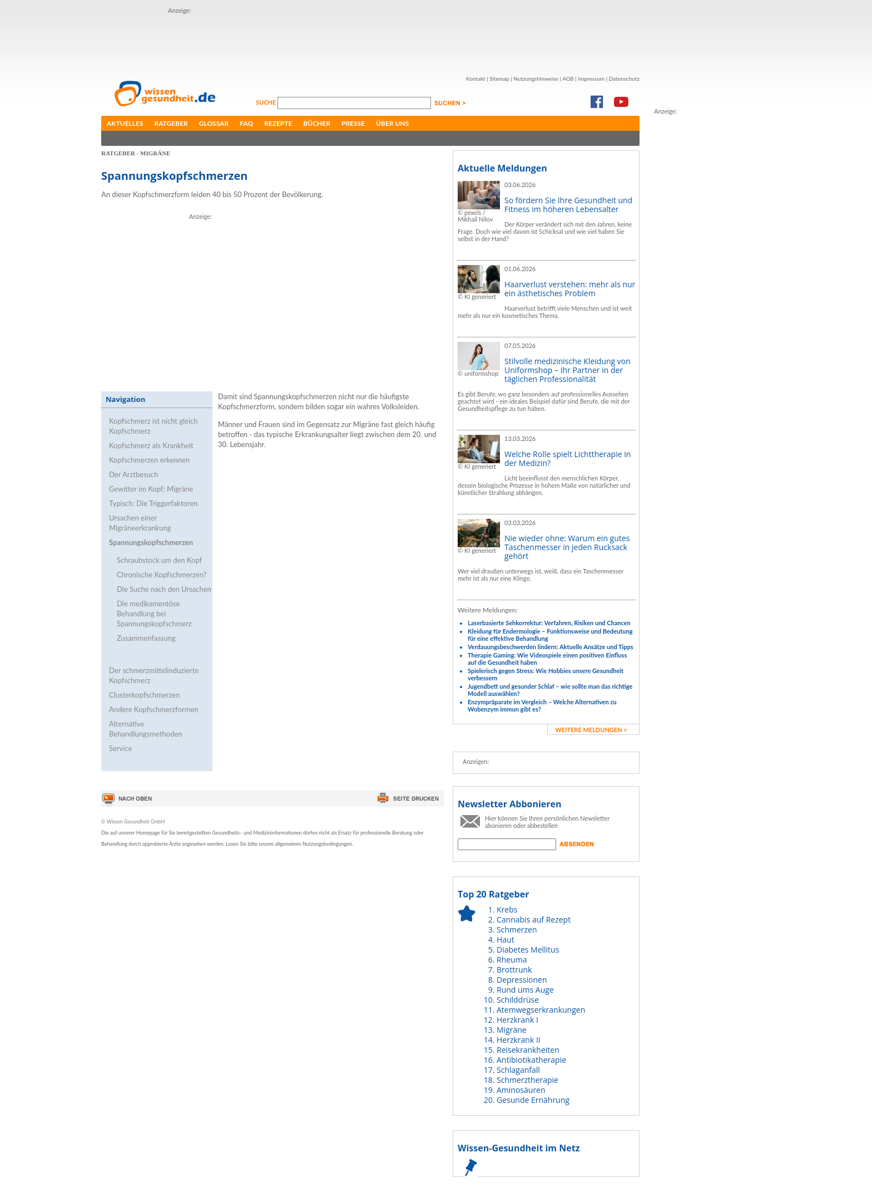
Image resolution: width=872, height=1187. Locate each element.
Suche (267, 102)
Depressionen (522, 979)
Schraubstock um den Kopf (159, 560)
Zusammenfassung (146, 638)
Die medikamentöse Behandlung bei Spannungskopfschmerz (154, 613)
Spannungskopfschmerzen (151, 542)
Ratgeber (171, 123)
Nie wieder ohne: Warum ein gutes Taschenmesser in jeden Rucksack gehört (567, 547)
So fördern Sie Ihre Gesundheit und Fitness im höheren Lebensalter (568, 204)
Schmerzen (517, 929)
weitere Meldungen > (591, 729)
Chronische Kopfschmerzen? (161, 574)
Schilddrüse (518, 999)
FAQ (246, 123)
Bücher (316, 123)
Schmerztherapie (527, 1080)
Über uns (392, 123)
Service (120, 748)
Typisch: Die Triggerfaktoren (153, 503)
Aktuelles (125, 123)
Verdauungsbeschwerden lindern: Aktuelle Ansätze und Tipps (550, 646)
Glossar (214, 123)
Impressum (591, 78)
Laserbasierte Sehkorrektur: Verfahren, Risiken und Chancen (549, 622)
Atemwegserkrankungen (541, 1009)
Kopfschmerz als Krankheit (151, 445)
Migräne (512, 1029)
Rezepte (278, 123)
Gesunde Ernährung (533, 1100)
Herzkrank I (517, 1019)
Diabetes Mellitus (528, 949)
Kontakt (475, 78)
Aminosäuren (521, 1090)
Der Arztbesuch (133, 474)
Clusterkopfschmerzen (144, 694)
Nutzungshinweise (535, 78)
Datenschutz (624, 78)
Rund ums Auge (525, 989)
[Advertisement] (370, 41)
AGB (567, 78)
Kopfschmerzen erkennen (149, 459)
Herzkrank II (519, 1039)
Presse (353, 123)
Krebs (507, 909)
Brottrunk (514, 969)
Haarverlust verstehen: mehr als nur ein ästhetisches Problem (569, 288)
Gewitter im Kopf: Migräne (151, 488)
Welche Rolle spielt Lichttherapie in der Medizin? (567, 458)
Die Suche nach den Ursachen (164, 589)
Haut (505, 939)
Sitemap (499, 78)
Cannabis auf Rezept (534, 919)
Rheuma (512, 959)
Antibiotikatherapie (531, 1059)
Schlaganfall (518, 1070)
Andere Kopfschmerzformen (154, 709)
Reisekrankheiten (528, 1049)
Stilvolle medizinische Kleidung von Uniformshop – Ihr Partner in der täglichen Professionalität (567, 370)
